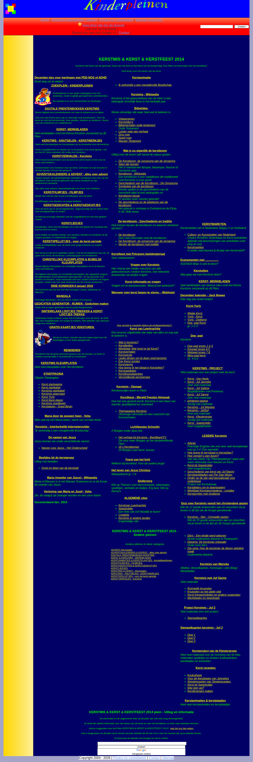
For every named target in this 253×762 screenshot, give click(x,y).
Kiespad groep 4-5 (198, 349)
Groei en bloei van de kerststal (60, 467)
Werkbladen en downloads (203, 597)
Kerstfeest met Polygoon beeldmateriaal (138, 253)
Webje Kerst (194, 313)
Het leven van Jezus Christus (130, 470)
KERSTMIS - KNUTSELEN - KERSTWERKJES (72, 140)
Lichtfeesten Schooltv (145, 426)
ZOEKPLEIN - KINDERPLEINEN (72, 85)
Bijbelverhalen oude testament (136, 125)
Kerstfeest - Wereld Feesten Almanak (145, 397)
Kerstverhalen (126, 351)
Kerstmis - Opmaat (128, 386)
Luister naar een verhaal (133, 131)
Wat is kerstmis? (128, 342)
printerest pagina (197, 400)
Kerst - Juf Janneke (199, 381)
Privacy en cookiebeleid (116, 20)
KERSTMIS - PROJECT (207, 368)
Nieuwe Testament (129, 141)
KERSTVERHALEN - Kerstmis (72, 156)
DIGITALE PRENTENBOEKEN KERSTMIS (72, 108)
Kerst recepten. (206, 667)
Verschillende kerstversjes (134, 377)
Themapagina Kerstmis (132, 411)
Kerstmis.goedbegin (53, 403)
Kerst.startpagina (51, 384)
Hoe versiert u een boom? (203, 455)
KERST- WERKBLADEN (72, 129)
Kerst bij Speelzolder (200, 465)
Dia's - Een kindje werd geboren (206, 535)
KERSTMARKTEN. (214, 224)
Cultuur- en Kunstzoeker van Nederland (211, 234)
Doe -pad (197, 335)
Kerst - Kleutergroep (199, 416)
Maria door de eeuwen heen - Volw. (68, 415)
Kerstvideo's (125, 122)
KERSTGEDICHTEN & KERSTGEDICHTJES (71, 205)
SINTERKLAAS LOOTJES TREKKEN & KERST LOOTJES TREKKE (72, 313)
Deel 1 (191, 634)
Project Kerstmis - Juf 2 (199, 607)
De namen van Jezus (62, 437)
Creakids (123, 514)
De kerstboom (126, 234)
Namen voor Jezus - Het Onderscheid (64, 447)
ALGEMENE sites (136, 498)
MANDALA (63, 296)
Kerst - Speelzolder (199, 422)
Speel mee (125, 137)
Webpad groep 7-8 (198, 352)
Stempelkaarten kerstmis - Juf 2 (201, 627)
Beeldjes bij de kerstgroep (56, 457)
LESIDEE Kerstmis (214, 435)
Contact (124, 32)
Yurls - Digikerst (197, 319)
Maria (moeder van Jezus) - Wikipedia (72, 477)
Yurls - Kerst (194, 316)
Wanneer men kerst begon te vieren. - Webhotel (143, 292)
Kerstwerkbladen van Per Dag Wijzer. (210, 474)
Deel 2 (191, 638)
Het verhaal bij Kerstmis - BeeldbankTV (142, 437)
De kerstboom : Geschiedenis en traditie (145, 221)
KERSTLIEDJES (72, 223)
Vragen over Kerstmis (145, 264)
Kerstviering (125, 364)
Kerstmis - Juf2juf (198, 410)
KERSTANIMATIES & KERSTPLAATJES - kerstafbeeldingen (141, 560)
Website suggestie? (149, 20)
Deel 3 (191, 641)
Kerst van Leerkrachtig (145, 328)
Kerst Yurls (48, 396)
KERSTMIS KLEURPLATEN (59, 363)
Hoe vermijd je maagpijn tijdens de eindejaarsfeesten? (144, 325)
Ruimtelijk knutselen (199, 588)
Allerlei (191, 443)
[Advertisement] (18, 91)
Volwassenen (126, 118)
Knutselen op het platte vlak (204, 591)
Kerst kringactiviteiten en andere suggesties (214, 594)
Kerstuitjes (201, 270)
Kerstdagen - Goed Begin (56, 406)
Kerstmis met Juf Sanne (210, 577)
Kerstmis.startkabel (53, 390)
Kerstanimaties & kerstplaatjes (205, 700)
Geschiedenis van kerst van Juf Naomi (210, 471)
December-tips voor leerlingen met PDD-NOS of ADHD (70, 77)
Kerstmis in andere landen (134, 518)
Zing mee (124, 134)
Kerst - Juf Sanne (198, 394)
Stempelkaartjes (197, 618)
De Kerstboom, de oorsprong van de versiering (146, 161)
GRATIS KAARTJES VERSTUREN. (72, 327)
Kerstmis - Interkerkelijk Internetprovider (62, 426)
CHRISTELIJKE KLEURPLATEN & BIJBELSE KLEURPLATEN (72, 261)
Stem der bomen (128, 164)
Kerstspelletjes (127, 370)
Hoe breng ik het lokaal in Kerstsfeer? (141, 367)
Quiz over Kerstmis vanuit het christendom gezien (214, 503)
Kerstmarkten (195, 247)
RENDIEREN (72, 350)
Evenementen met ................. (199, 259)
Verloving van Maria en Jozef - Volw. (68, 491)
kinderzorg (145, 480)
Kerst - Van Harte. (198, 378)
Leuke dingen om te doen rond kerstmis (142, 358)
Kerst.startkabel (50, 387)
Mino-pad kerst (196, 355)
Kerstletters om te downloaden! (206, 487)
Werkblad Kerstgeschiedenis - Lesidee (210, 490)
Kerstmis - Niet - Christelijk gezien (208, 516)
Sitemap (168, 758)
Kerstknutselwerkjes (130, 373)
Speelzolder (125, 508)
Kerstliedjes (125, 345)
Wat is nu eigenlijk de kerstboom (145, 150)
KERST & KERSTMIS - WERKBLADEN (131, 557)
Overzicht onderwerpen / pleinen (74, 20)
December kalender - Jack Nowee (202, 295)
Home (45, 20)
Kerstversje (125, 355)
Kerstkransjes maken (200, 691)
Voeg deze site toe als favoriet (101, 25)
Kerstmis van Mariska (214, 564)
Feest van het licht (138, 459)
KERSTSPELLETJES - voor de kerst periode (72, 241)
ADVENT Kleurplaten (121, 550)
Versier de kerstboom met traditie (138, 244)
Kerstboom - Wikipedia (132, 173)
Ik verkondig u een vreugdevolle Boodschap (145, 84)
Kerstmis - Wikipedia (145, 94)
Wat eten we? (195, 687)
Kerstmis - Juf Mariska (201, 407)
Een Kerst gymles (129, 361)
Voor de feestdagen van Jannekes (208, 678)
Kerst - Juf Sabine (198, 388)
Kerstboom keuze (129, 195)
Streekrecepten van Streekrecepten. (209, 681)
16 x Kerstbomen (128, 446)
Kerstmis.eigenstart (53, 393)
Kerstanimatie (141, 77)
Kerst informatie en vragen (143, 281)
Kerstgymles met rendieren (203, 493)
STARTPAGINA (53, 373)
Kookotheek (194, 675)
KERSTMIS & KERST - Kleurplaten (129, 571)
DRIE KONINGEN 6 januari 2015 (72, 285)
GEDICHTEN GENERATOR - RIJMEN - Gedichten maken (71, 303)
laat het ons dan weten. (182, 728)
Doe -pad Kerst (196, 322)
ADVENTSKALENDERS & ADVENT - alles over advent (72, 174)
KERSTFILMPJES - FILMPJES (63, 192)
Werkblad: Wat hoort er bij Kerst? (138, 348)
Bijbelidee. (141, 108)
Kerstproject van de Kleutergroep (214, 650)
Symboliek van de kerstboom (136, 186)
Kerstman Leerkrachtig (132, 505)
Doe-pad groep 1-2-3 (200, 346)
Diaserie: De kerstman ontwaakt (206, 541)
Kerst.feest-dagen (52, 400)
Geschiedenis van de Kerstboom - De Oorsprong (148, 183)
